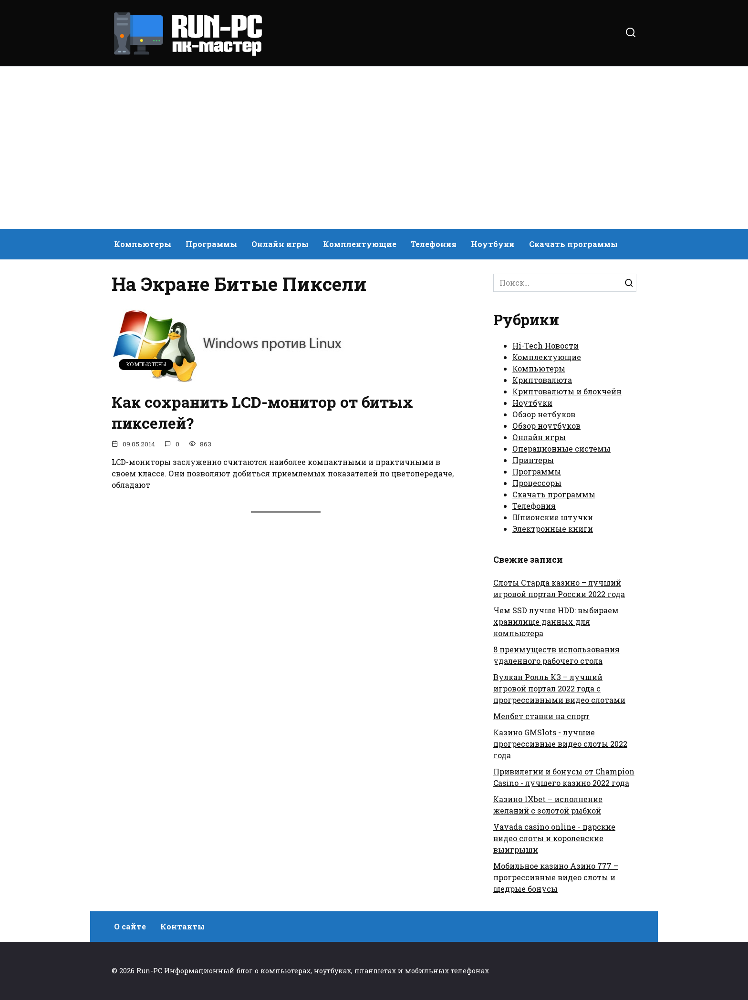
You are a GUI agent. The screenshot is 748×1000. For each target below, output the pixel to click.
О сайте (130, 926)
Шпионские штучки (552, 517)
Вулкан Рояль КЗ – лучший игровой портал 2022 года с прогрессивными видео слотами (559, 688)
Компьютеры (142, 244)
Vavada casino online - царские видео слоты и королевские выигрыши (554, 838)
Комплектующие (359, 244)
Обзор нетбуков (543, 414)
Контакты (182, 926)
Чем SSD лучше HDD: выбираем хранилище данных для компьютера (556, 621)
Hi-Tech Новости (545, 345)
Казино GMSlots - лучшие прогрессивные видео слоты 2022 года (560, 743)
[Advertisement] (374, 148)
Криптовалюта (542, 380)
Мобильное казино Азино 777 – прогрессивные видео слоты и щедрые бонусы (555, 877)
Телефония (434, 244)
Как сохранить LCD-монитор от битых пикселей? (263, 412)
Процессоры (536, 483)
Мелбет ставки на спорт (541, 716)
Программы (211, 244)
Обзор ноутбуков (546, 426)
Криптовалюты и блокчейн (567, 391)
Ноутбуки (493, 244)
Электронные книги (552, 529)
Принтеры (533, 460)
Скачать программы (573, 244)
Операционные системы (561, 448)
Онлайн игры (280, 244)
